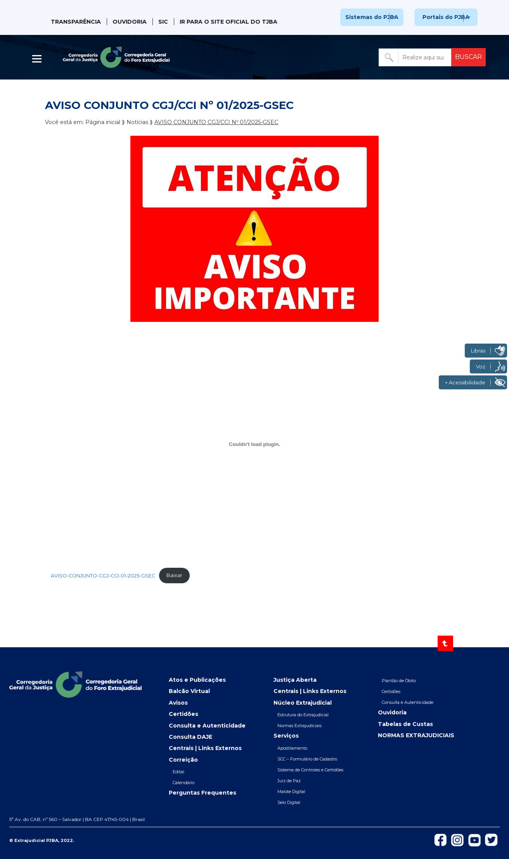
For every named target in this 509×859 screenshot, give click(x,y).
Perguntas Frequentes (202, 792)
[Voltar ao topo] (445, 643)
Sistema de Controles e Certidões (310, 770)
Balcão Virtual (189, 691)
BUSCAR (468, 56)
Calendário (183, 782)
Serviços (286, 735)
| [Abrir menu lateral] (37, 58)
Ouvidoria (130, 21)
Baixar (174, 575)
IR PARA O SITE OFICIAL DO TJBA (228, 21)
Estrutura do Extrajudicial (303, 714)
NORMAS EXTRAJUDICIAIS (416, 735)
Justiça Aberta (295, 679)
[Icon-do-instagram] (457, 840)
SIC (163, 21)
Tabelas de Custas (405, 724)
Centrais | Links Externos (205, 748)
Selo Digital (288, 802)
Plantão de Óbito (399, 680)
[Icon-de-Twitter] (491, 839)
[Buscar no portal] (416, 57)
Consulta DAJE (190, 736)
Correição (183, 759)
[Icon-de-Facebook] (440, 839)
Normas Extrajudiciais (299, 725)
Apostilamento (292, 748)
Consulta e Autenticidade (207, 725)
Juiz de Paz (289, 780)
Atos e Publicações (197, 679)
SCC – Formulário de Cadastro (307, 759)
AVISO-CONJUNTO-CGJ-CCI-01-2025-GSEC (103, 575)
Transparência (76, 21)
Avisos (178, 702)
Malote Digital (291, 791)
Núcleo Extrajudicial (303, 702)
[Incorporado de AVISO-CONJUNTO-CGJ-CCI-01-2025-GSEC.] (254, 444)
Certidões (183, 713)
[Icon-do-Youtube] (474, 840)
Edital (178, 771)
